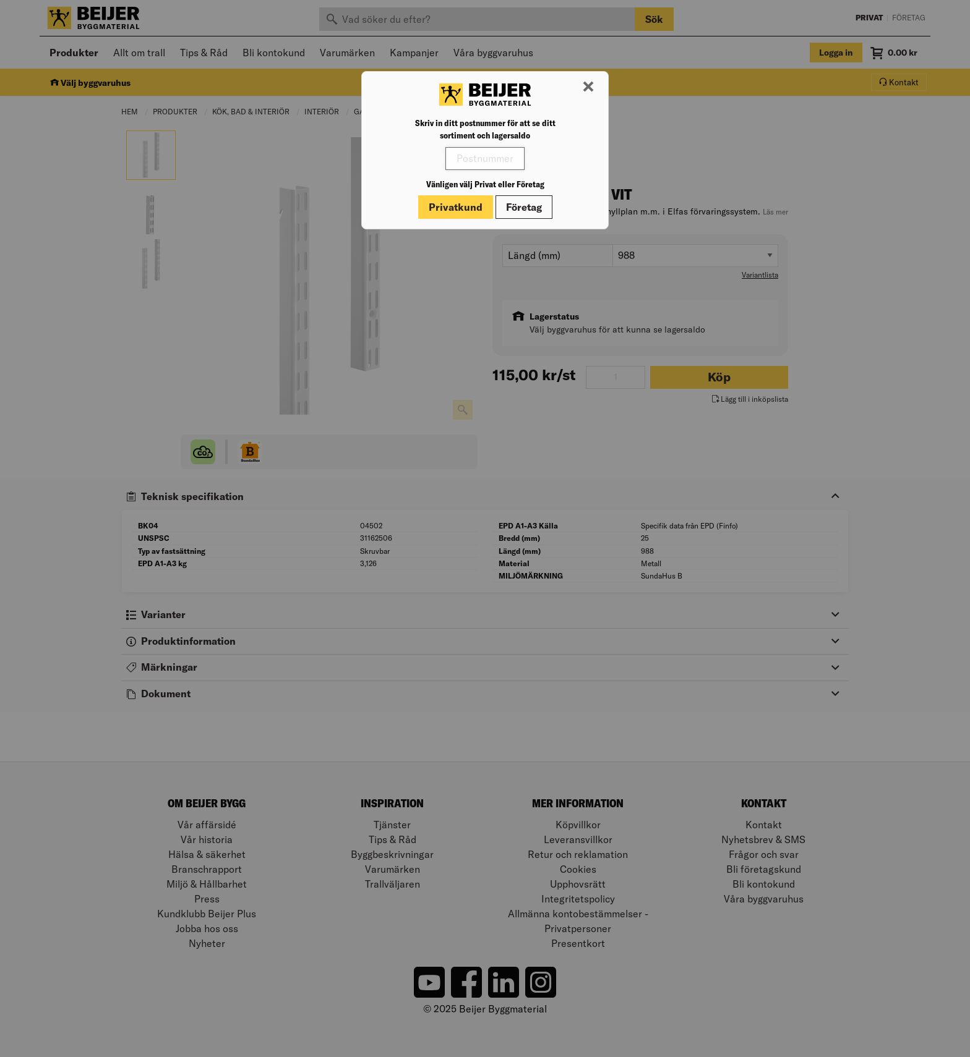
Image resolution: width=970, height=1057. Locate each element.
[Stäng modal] (588, 87)
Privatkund (456, 207)
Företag (524, 207)
